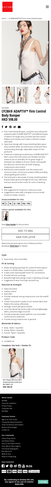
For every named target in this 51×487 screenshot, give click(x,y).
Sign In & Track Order (9, 423)
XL (10, 206)
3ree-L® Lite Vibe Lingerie (11, 449)
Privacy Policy (7, 409)
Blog (29, 469)
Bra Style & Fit (7, 455)
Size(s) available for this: (13, 203)
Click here (14, 249)
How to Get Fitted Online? (11, 447)
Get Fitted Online (8, 444)
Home (4, 18)
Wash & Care (6, 457)
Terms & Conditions (9, 406)
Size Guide (11, 228)
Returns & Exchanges (9, 430)
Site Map (5, 414)
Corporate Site (7, 412)
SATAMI (4, 404)
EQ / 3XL (26, 206)
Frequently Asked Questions (12, 425)
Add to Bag (25, 234)
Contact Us (5, 433)
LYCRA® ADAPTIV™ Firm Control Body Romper (25, 18)
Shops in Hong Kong (9, 460)
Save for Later (25, 240)
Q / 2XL (17, 206)
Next (47, 97)
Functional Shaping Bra (10, 452)
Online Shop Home (9, 442)
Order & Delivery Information (12, 428)
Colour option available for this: (16, 213)
